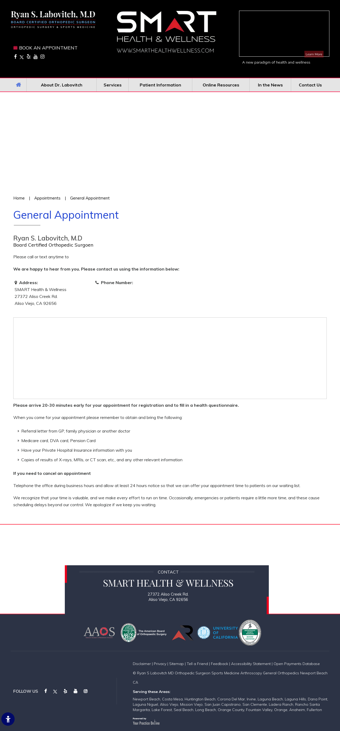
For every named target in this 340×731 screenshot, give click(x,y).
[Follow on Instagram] (42, 56)
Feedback (219, 663)
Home (18, 85)
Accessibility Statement (251, 663)
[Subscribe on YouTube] (35, 56)
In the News (270, 85)
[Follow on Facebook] (15, 56)
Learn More (314, 54)
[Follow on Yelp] (29, 56)
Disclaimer (142, 663)
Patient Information (160, 85)
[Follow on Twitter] (22, 56)
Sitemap (176, 663)
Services (113, 85)
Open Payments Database (297, 663)
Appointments (47, 198)
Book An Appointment (48, 48)
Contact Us (310, 85)
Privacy (160, 663)
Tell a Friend (197, 663)
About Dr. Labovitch (61, 85)
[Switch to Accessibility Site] (8, 719)
